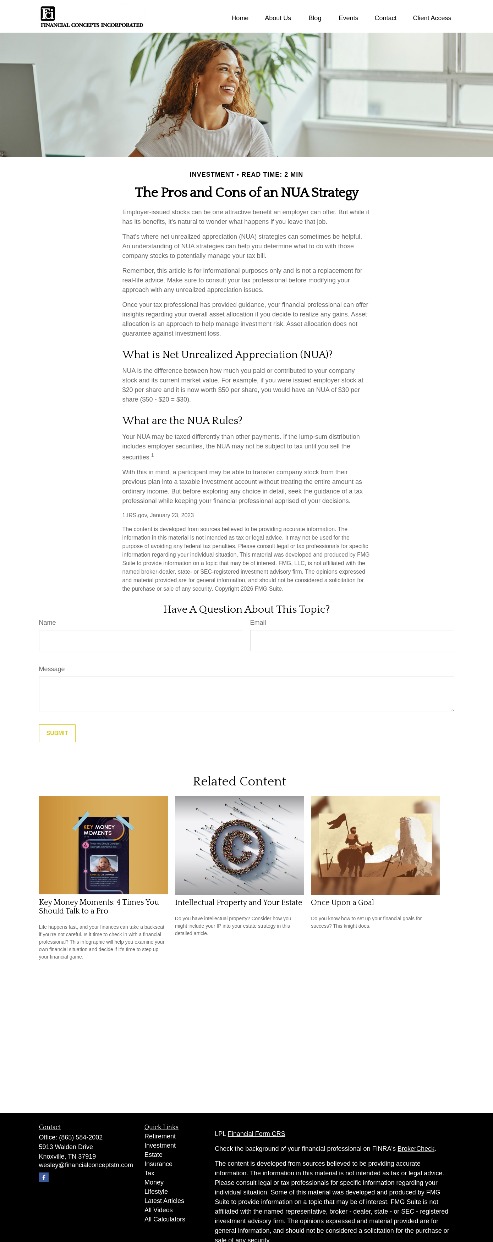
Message (52, 669)
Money (154, 1182)
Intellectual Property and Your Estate (238, 902)
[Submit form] (57, 733)
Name (47, 622)
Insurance (158, 1164)
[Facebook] (44, 1177)
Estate (153, 1154)
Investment (160, 1145)
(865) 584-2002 (81, 1137)
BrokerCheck (416, 1148)
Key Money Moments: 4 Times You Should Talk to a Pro (99, 907)
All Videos (158, 1210)
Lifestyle (156, 1191)
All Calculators (164, 1219)
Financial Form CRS (256, 1133)
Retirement (160, 1136)
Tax (149, 1173)
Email (258, 622)
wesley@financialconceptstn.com (86, 1165)
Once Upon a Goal (342, 902)
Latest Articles (164, 1200)
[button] (240, 18)
